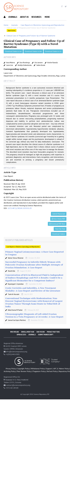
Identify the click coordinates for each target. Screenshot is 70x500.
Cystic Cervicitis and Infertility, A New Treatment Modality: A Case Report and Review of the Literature (32, 295)
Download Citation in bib (33, 57)
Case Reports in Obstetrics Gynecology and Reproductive (42, 31)
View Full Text (60, 235)
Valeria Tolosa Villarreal (15, 263)
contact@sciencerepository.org (18, 391)
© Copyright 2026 (26, 400)
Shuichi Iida (11, 276)
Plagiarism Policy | (39, 377)
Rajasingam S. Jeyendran (16, 289)
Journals (12, 16)
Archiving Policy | (10, 377)
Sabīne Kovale (40, 71)
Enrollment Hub (27, 337)
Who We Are (14, 337)
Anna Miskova (10, 68)
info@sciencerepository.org (16, 357)
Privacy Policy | (11, 374)
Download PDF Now (57, 230)
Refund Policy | (52, 377)
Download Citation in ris (53, 57)
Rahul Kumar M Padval (15, 316)
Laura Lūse (9, 71)
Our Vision (40, 337)
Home (6, 31)
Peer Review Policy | (24, 377)
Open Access (11, 36)
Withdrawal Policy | (38, 374)
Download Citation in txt (13, 57)
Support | (49, 374)
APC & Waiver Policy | (61, 374)
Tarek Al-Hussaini (13, 300)
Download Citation (58, 240)
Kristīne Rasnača (52, 68)
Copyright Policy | (23, 374)
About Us (24, 16)
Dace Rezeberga (25, 68)
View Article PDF (58, 225)
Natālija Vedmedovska (25, 71)
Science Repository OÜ (41, 400)
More (6, 22)
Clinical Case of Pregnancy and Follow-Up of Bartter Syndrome (30, 41)
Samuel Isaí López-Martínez (17, 326)
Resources (36, 16)
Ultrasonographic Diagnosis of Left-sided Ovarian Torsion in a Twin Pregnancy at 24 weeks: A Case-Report (34, 321)
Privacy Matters (53, 337)
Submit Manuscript (53, 16)
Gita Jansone (38, 68)
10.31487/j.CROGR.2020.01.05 (20, 214)
